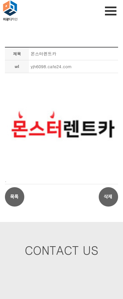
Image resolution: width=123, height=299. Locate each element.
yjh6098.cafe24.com (51, 66)
